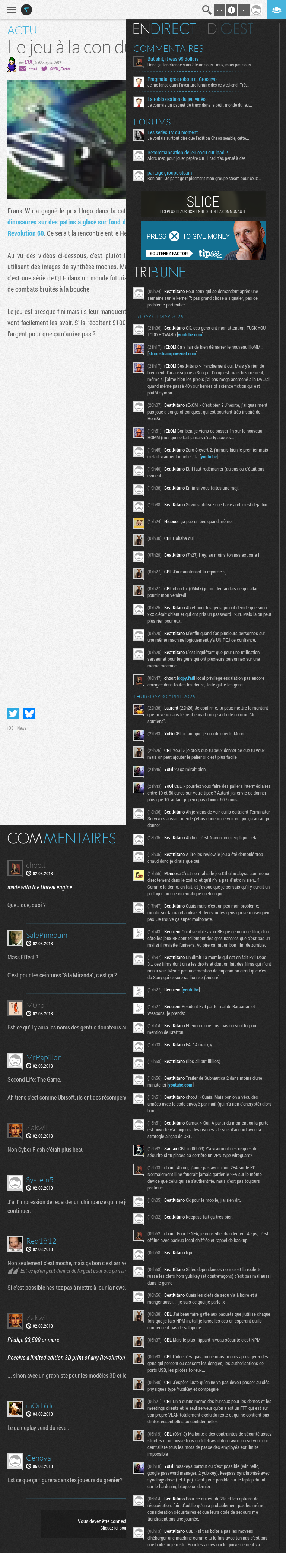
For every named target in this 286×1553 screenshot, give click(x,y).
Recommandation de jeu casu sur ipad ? (195, 152)
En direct (172, 28)
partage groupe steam (177, 173)
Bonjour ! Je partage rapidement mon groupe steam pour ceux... (211, 178)
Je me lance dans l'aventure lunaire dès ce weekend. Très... (206, 84)
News (21, 728)
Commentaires (176, 48)
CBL (29, 62)
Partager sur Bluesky (29, 713)
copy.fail (193, 680)
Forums (159, 122)
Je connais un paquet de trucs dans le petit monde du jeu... (207, 104)
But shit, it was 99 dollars (180, 59)
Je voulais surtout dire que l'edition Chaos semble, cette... (206, 138)
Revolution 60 (25, 233)
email (33, 69)
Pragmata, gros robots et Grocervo (189, 79)
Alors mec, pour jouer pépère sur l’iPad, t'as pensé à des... (205, 158)
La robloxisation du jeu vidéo (184, 99)
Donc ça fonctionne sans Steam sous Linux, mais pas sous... (208, 64)
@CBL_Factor (60, 69)
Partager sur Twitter (13, 713)
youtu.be (227, 456)
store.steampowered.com (180, 353)
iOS (10, 728)
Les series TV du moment (180, 132)
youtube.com (206, 334)
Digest (238, 28)
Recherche (207, 10)
